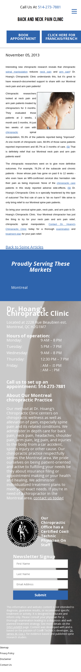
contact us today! (48, 497)
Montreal (19, 287)
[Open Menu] (74, 11)
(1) (68, 146)
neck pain (45, 71)
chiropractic (12, 132)
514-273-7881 (49, 6)
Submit (40, 595)
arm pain (64, 71)
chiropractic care (66, 183)
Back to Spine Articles (24, 247)
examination (62, 229)
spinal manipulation (16, 71)
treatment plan (13, 233)
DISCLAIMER (14, 627)
